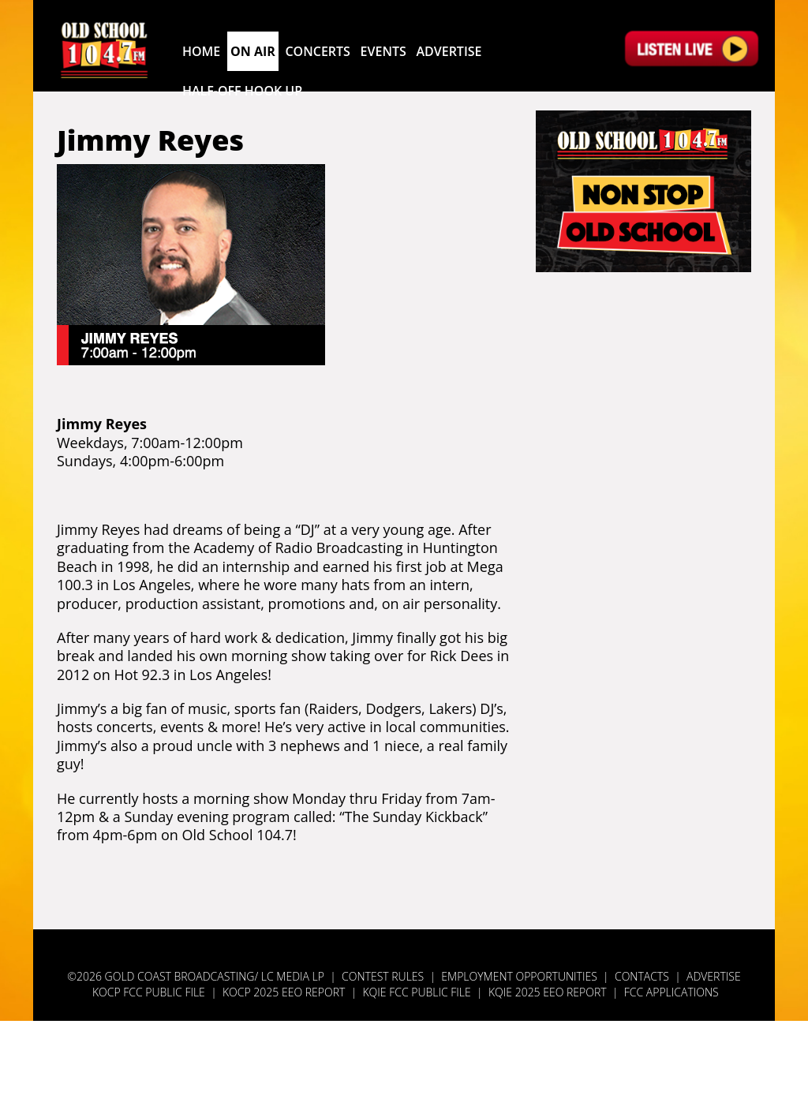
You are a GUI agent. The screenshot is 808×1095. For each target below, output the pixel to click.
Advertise (448, 51)
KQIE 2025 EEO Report (548, 992)
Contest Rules (383, 976)
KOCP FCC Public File (148, 992)
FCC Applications (671, 992)
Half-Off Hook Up (242, 90)
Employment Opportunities (519, 976)
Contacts (642, 976)
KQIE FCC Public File (416, 992)
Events (383, 51)
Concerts (317, 51)
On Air (252, 51)
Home (201, 51)
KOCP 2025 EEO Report (284, 992)
